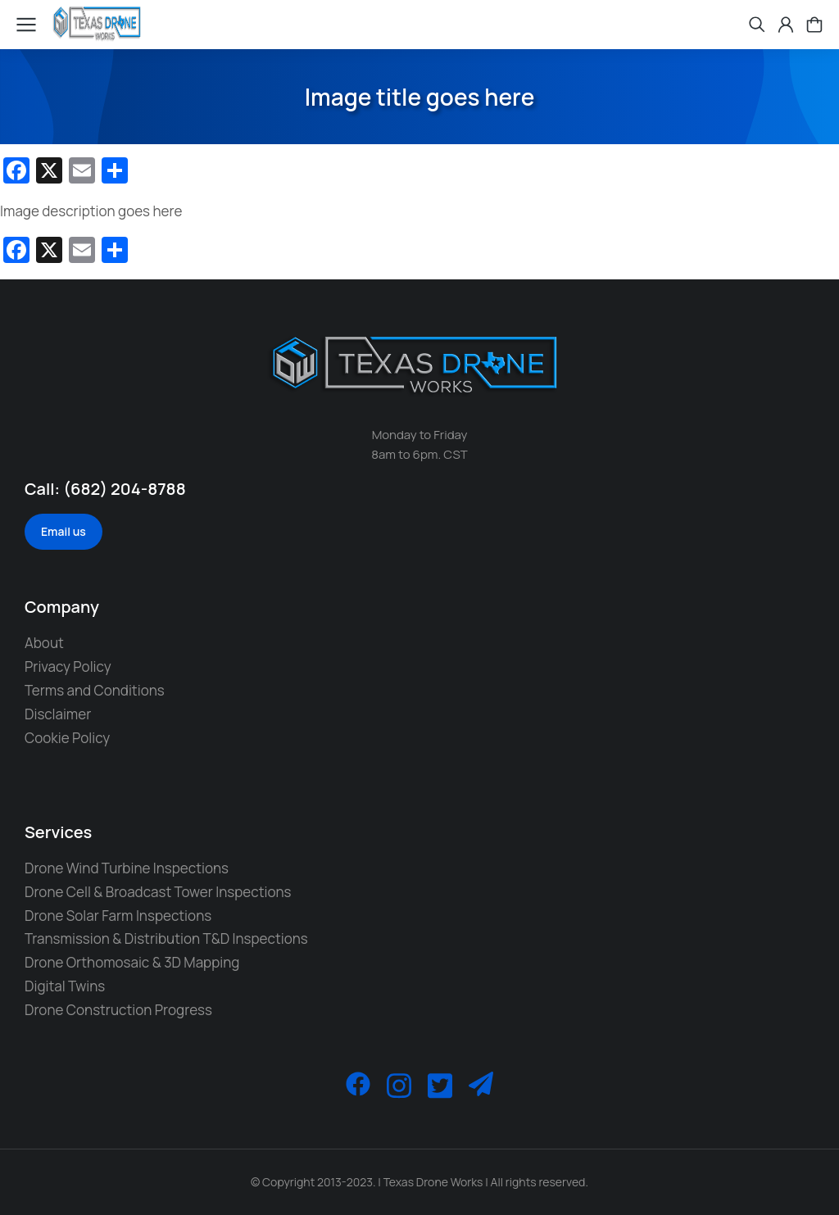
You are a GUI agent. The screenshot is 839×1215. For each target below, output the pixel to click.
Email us (63, 531)
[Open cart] (814, 24)
